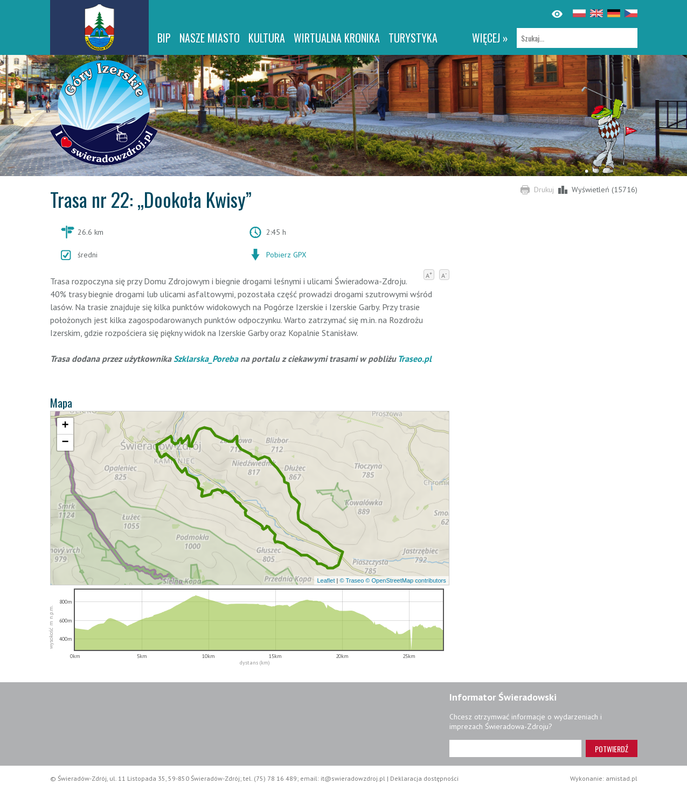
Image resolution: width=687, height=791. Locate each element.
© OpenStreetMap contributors (405, 580)
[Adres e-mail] (515, 748)
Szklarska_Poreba (206, 358)
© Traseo (351, 580)
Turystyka (413, 38)
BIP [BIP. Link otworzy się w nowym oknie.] (164, 38)
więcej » (490, 38)
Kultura (266, 38)
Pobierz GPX (286, 255)
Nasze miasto (209, 38)
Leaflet (326, 580)
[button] (65, 426)
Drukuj (544, 189)
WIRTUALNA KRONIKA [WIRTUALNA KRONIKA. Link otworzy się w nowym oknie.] (337, 38)
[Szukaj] (577, 38)
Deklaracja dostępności (424, 778)
